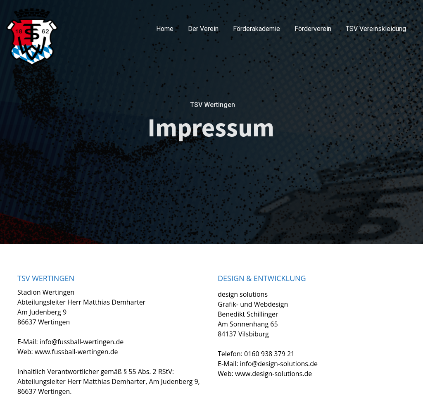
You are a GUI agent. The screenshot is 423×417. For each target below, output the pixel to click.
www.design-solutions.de (273, 373)
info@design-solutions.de (279, 363)
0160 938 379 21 (269, 353)
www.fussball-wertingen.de (76, 351)
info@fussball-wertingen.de (82, 341)
